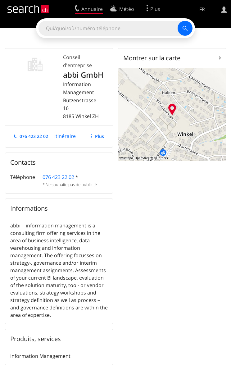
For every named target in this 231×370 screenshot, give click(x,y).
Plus (99, 136)
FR (202, 9)
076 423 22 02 (34, 136)
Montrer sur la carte (151, 58)
